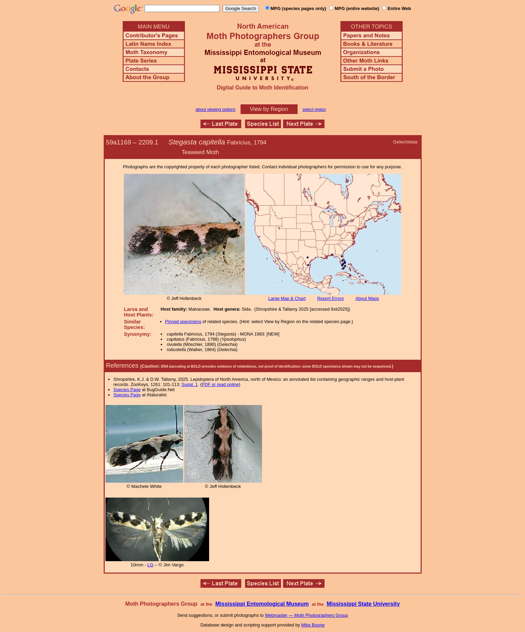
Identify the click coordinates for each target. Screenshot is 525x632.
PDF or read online (219, 384)
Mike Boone (313, 625)
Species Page (127, 389)
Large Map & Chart (287, 298)
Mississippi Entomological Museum (262, 604)
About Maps (367, 298)
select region (314, 109)
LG (150, 564)
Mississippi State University (363, 604)
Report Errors (330, 298)
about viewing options (215, 109)
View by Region (269, 109)
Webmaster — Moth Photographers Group (306, 615)
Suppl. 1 (189, 384)
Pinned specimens (183, 321)
